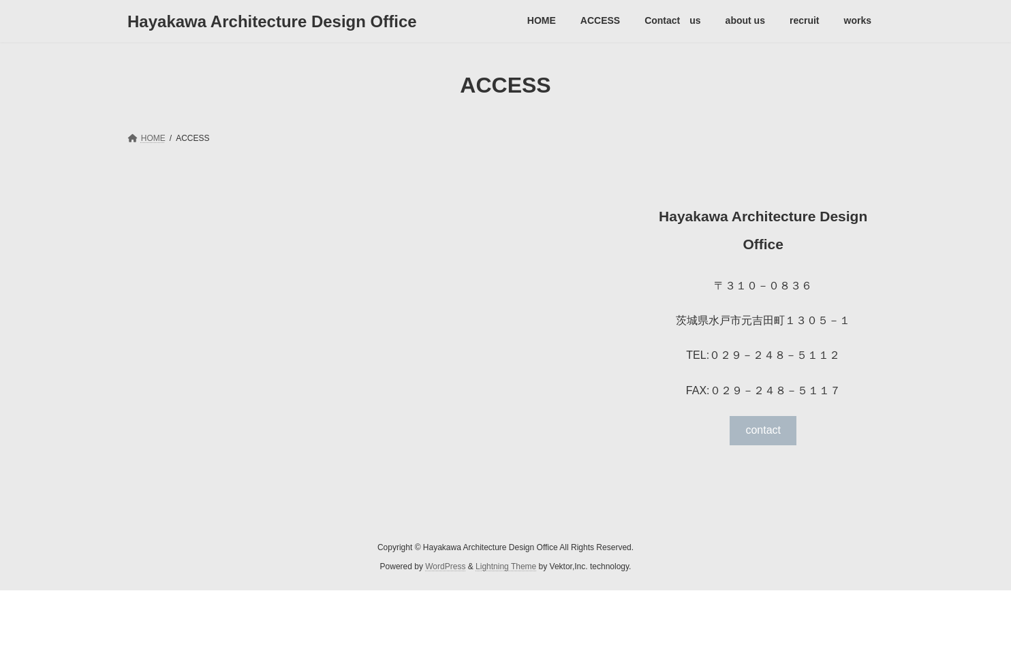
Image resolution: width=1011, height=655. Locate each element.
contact (763, 430)
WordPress (445, 566)
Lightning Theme (506, 566)
